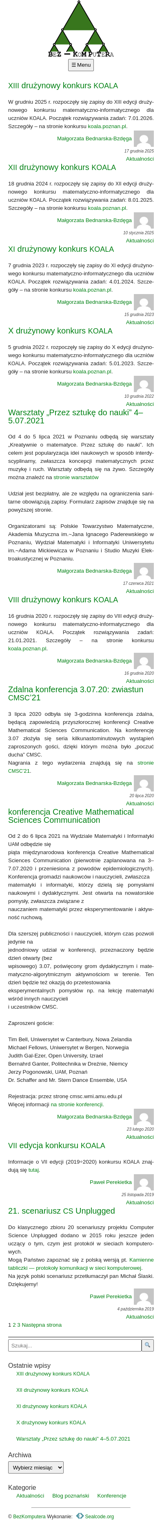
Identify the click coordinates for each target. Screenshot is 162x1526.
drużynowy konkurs (63, 85)
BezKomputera (29, 1516)
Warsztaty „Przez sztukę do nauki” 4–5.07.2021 (75, 416)
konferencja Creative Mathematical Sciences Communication (71, 815)
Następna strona (42, 1325)
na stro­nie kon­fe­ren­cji (76, 1104)
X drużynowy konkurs (60, 330)
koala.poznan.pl (107, 126)
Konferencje (112, 1496)
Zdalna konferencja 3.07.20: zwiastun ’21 (75, 693)
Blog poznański (70, 1496)
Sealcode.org (94, 1516)
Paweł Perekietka (122, 1182)
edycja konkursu (56, 1145)
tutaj (34, 1170)
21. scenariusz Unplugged (61, 1210)
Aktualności (140, 159)
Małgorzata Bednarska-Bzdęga (105, 138)
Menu (84, 65)
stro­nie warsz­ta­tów (75, 477)
